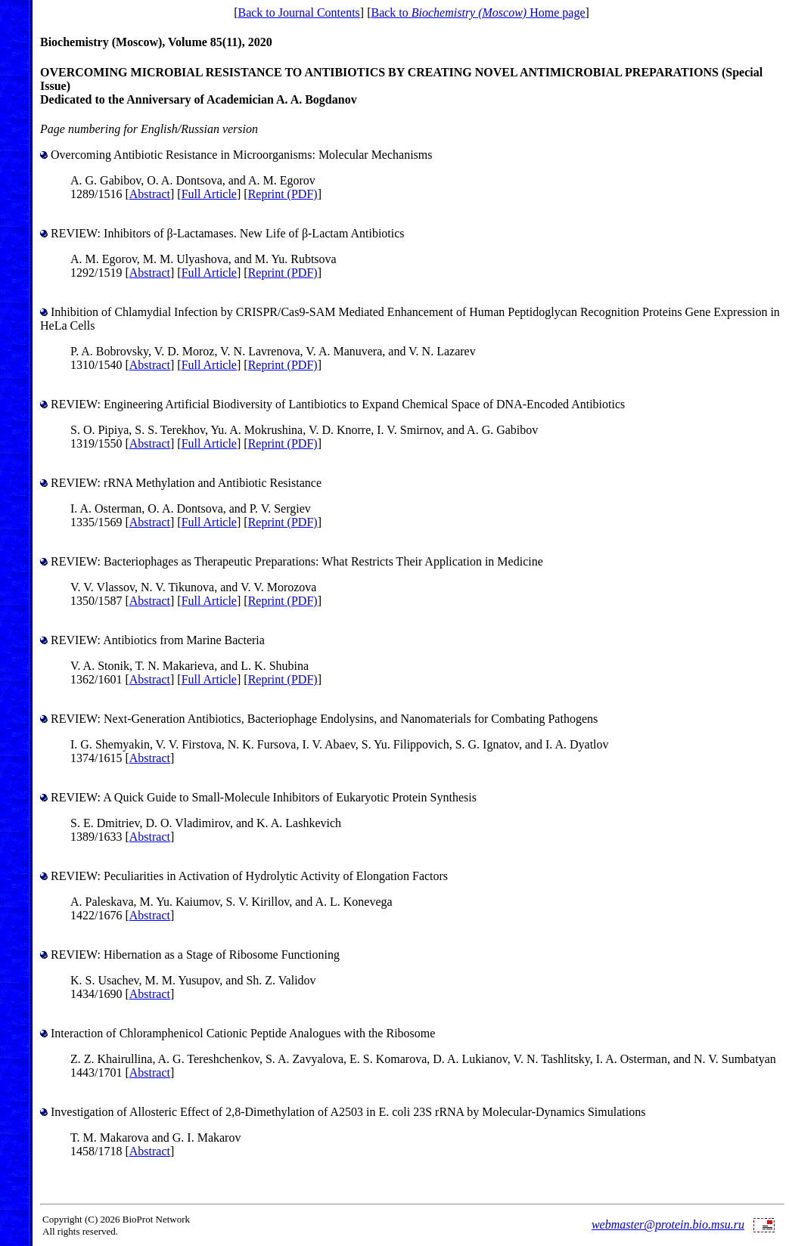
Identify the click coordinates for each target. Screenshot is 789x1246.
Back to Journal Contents (298, 12)
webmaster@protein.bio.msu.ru (668, 1224)
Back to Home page (478, 12)
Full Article (209, 194)
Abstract (149, 194)
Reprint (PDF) (283, 194)
